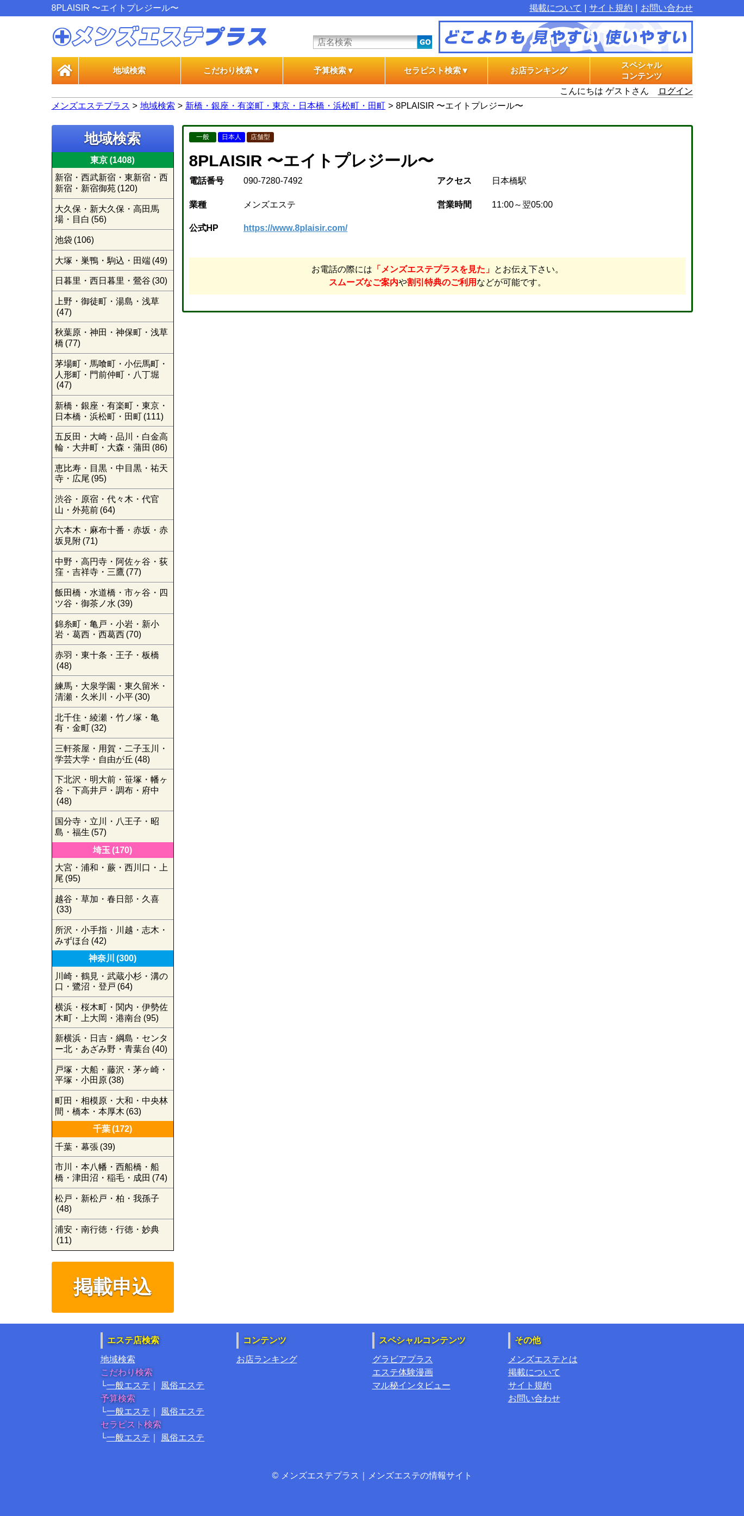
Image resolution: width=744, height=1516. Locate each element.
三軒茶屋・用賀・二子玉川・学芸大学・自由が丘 (111, 754)
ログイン (675, 91)
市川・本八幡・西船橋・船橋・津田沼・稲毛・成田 (111, 1172)
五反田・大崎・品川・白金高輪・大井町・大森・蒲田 (111, 442)
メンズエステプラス (91, 105)
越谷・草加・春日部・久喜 (107, 904)
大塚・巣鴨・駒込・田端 (111, 260)
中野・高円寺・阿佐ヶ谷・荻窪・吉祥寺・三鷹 (111, 567)
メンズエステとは (543, 1359)
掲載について (555, 7)
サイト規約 (611, 7)
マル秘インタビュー (411, 1385)
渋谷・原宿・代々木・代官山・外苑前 (107, 504)
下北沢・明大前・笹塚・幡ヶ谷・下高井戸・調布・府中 (111, 790)
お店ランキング (538, 70)
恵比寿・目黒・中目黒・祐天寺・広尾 (111, 473)
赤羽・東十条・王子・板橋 (107, 660)
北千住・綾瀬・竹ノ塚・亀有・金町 (107, 723)
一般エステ (128, 1385)
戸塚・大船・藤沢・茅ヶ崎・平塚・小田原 (111, 1075)
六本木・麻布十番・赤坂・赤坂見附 (111, 535)
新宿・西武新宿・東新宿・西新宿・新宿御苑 (111, 183)
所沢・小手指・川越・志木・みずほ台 (111, 935)
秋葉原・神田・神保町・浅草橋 (111, 338)
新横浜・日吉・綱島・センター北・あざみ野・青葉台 (111, 1043)
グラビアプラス (402, 1359)
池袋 (75, 240)
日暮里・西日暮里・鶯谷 (111, 280)
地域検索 (129, 70)
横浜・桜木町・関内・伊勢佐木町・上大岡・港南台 (111, 1013)
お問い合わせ (667, 7)
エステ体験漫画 (402, 1372)
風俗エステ (182, 1385)
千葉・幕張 (85, 1146)
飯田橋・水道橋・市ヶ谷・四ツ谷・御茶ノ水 (111, 598)
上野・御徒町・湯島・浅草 (107, 307)
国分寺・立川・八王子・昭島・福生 (107, 827)
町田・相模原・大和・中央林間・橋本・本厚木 (111, 1106)
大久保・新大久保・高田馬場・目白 (107, 214)
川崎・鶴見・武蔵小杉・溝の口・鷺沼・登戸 (111, 982)
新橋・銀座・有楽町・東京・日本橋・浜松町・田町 (285, 105)
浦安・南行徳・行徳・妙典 (107, 1235)
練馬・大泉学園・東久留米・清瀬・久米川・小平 (111, 691)
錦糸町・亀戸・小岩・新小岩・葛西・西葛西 (107, 629)
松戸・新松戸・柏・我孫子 (107, 1204)
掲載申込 (112, 1287)
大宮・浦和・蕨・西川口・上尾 (111, 873)
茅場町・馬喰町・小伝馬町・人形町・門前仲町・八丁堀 (111, 374)
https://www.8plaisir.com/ (295, 228)
